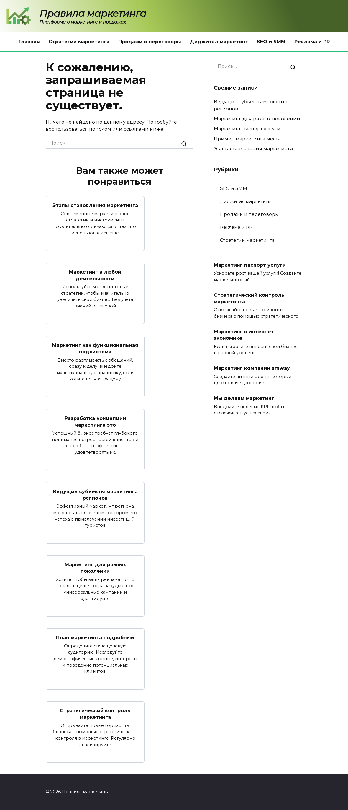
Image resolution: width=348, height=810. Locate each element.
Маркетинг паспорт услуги (247, 129)
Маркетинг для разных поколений (95, 568)
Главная (29, 41)
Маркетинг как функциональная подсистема (95, 348)
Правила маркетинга (93, 13)
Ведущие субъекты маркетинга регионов (95, 494)
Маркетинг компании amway (252, 368)
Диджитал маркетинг (219, 41)
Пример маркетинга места (247, 139)
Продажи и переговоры (149, 41)
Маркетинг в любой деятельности (95, 275)
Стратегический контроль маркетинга (95, 714)
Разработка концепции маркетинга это (95, 421)
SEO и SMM (271, 41)
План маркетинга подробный (95, 637)
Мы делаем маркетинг (244, 398)
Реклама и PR (312, 41)
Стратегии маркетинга (79, 41)
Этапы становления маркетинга (95, 205)
